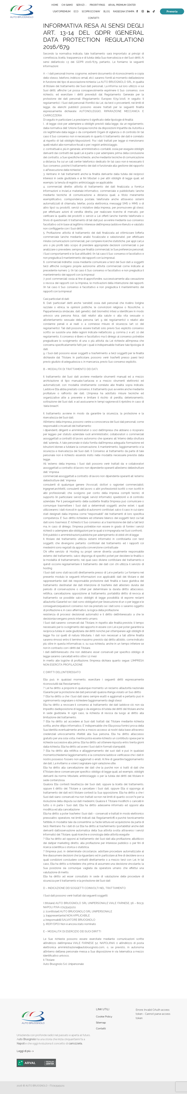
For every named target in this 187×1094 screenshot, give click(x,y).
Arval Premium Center (122, 5)
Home (54, 5)
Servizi (81, 5)
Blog (106, 11)
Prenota (172, 11)
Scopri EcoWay (91, 11)
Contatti (93, 18)
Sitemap (101, 1022)
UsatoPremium (61, 11)
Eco (76, 11)
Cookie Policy (104, 1016)
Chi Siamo (67, 5)
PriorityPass (97, 5)
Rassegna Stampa (123, 11)
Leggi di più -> (25, 1051)
